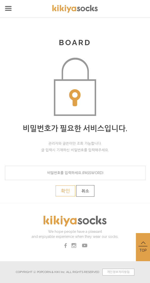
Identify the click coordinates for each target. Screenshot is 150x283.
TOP (142, 246)
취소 (85, 191)
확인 (65, 191)
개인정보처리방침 (118, 272)
